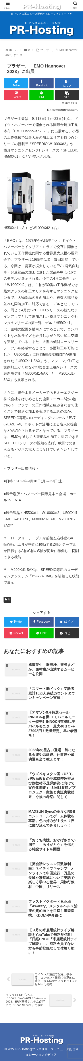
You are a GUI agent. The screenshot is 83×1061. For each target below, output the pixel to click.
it (7, 599)
